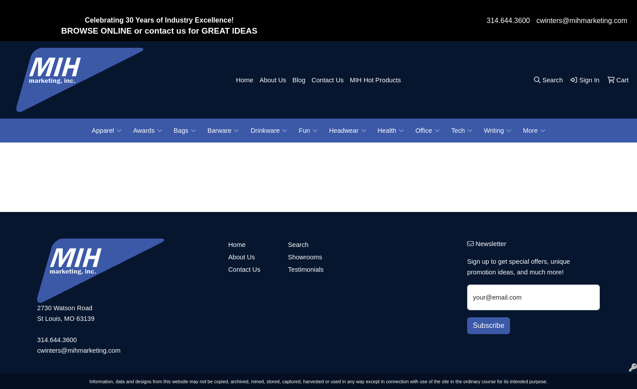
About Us (273, 80)
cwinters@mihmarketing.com (581, 20)
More (534, 130)
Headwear (347, 130)
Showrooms (305, 257)
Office (427, 130)
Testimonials (306, 269)
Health (391, 130)
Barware (223, 130)
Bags (185, 130)
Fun (308, 130)
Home (244, 80)
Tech (461, 130)
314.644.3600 (508, 20)
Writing (497, 130)
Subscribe (488, 325)
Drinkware (268, 130)
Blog (298, 80)
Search (298, 244)
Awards (147, 130)
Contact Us (327, 80)
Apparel (107, 130)
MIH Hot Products (375, 80)
